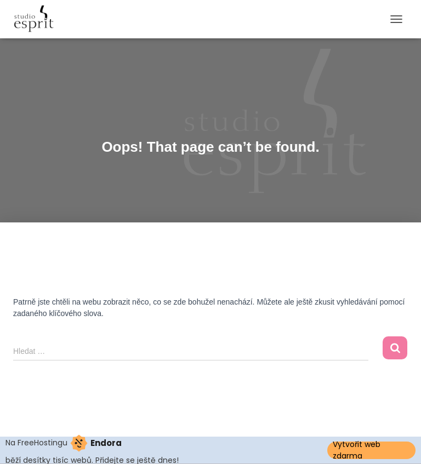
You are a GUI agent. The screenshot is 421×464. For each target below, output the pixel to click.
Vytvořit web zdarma (356, 450)
